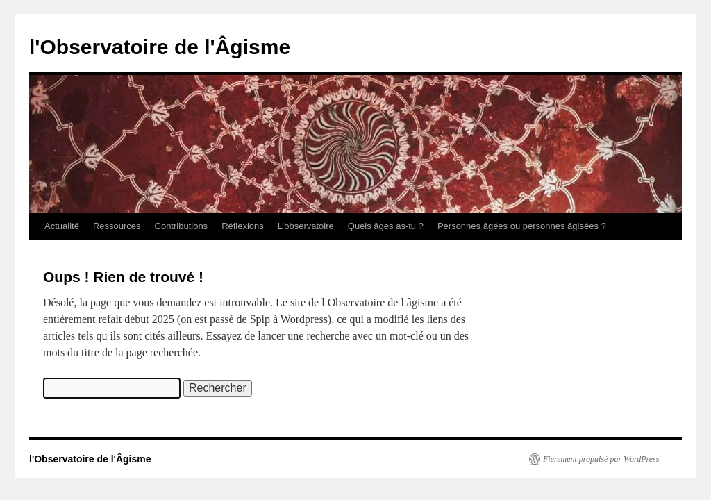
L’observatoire (306, 226)
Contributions (181, 226)
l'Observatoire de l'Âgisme (159, 46)
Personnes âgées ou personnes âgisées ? (521, 226)
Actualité (61, 226)
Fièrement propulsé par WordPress (601, 459)
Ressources (117, 226)
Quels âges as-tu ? (386, 226)
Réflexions (242, 226)
